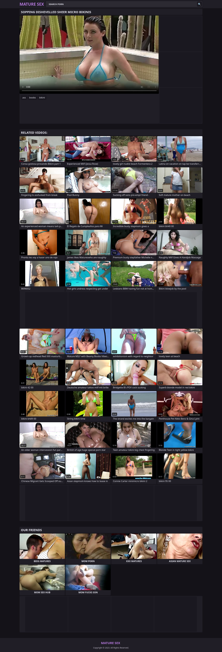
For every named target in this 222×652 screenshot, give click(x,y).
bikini (42, 97)
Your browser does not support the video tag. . (89, 55)
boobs (32, 97)
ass (24, 97)
